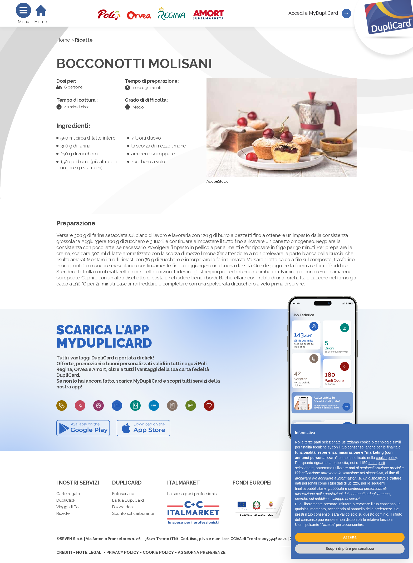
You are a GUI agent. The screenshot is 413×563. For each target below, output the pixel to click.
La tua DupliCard (128, 500)
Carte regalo (68, 493)
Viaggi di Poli (68, 507)
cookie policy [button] (386, 458)
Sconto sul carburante (133, 513)
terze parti (376, 463)
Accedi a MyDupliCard (319, 13)
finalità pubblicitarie (310, 488)
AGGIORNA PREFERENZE (201, 552)
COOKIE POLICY (158, 552)
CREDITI (64, 552)
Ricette (63, 513)
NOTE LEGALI (89, 552)
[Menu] (23, 10)
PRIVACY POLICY (122, 552)
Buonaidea (122, 507)
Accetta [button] (350, 537)
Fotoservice (123, 493)
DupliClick (65, 500)
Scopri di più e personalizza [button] (350, 548)
